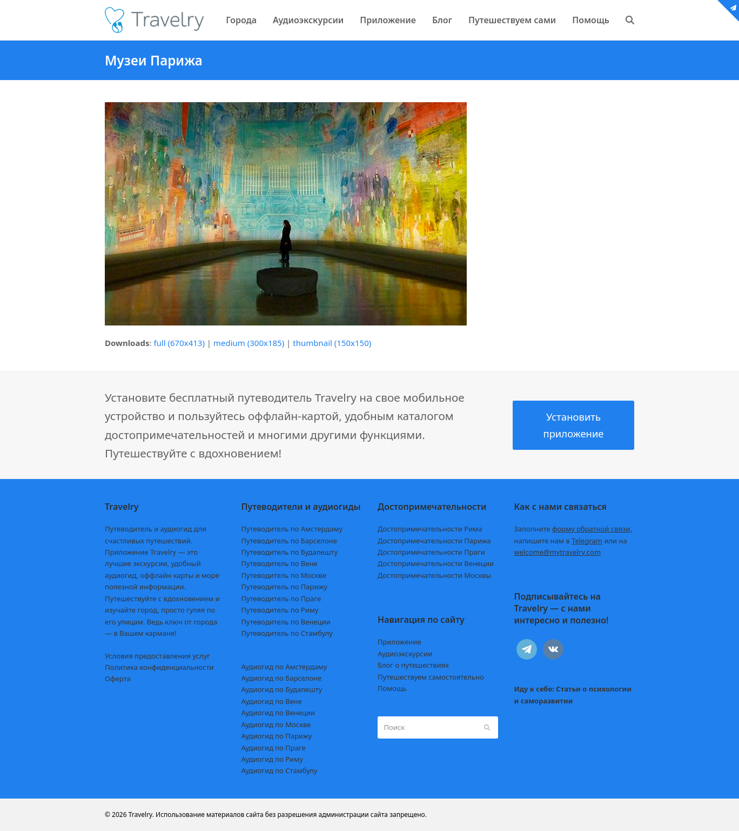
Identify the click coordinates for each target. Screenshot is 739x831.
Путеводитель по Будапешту (289, 552)
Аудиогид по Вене (271, 701)
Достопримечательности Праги (431, 552)
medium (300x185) (248, 342)
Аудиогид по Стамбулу (279, 770)
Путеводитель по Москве (284, 575)
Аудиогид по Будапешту (282, 689)
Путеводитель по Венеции (286, 622)
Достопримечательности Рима (430, 529)
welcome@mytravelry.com (557, 552)
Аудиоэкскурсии (405, 654)
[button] (629, 20)
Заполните (573, 529)
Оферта (118, 678)
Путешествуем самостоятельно (431, 677)
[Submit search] (487, 727)
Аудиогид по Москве (276, 724)
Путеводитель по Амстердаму (292, 529)
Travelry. (141, 814)
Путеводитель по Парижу (284, 586)
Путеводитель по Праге (281, 598)
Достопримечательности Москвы (434, 575)
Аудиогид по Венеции (278, 712)
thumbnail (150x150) (332, 342)
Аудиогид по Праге (273, 748)
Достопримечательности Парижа (434, 541)
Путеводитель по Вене (279, 563)
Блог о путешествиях (413, 665)
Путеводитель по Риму (280, 610)
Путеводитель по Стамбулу (287, 633)
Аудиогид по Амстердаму (284, 667)
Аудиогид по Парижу (276, 736)
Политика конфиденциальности (159, 667)
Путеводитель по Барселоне (289, 541)
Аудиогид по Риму (272, 759)
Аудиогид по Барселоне (281, 678)
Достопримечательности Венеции (436, 563)
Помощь (392, 688)
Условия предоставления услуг (157, 656)
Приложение (399, 642)
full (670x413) (179, 342)
